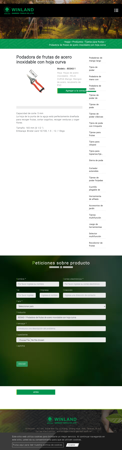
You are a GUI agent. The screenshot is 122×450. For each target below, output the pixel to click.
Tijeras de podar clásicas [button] (96, 115)
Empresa (44, 290)
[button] (17, 83)
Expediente (22, 334)
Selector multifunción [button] (95, 235)
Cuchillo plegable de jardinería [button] (94, 189)
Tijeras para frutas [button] (95, 134)
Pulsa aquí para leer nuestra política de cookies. (38, 445)
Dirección (68, 290)
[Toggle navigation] (116, 10)
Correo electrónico (73, 279)
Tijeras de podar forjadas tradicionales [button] (96, 180)
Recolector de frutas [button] (96, 244)
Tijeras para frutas (94, 42)
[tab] (96, 59)
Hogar (67, 42)
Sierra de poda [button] (96, 160)
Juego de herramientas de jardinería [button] (95, 226)
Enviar (22, 364)
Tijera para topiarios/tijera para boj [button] (96, 153)
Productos (77, 42)
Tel (17, 290)
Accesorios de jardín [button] (96, 207)
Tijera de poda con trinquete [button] (96, 124)
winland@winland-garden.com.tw (74, 431)
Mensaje (21, 323)
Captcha (20, 346)
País (19, 301)
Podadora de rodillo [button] (95, 87)
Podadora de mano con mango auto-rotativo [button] (95, 78)
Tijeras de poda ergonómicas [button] (95, 106)
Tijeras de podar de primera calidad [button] (94, 97)
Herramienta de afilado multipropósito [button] (96, 198)
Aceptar (71, 445)
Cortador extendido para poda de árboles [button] (95, 170)
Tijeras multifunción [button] (95, 216)
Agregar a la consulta (77, 90)
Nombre (21, 279)
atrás (36, 392)
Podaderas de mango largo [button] (95, 59)
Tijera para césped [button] (94, 143)
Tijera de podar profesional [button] (94, 69)
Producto (21, 312)
